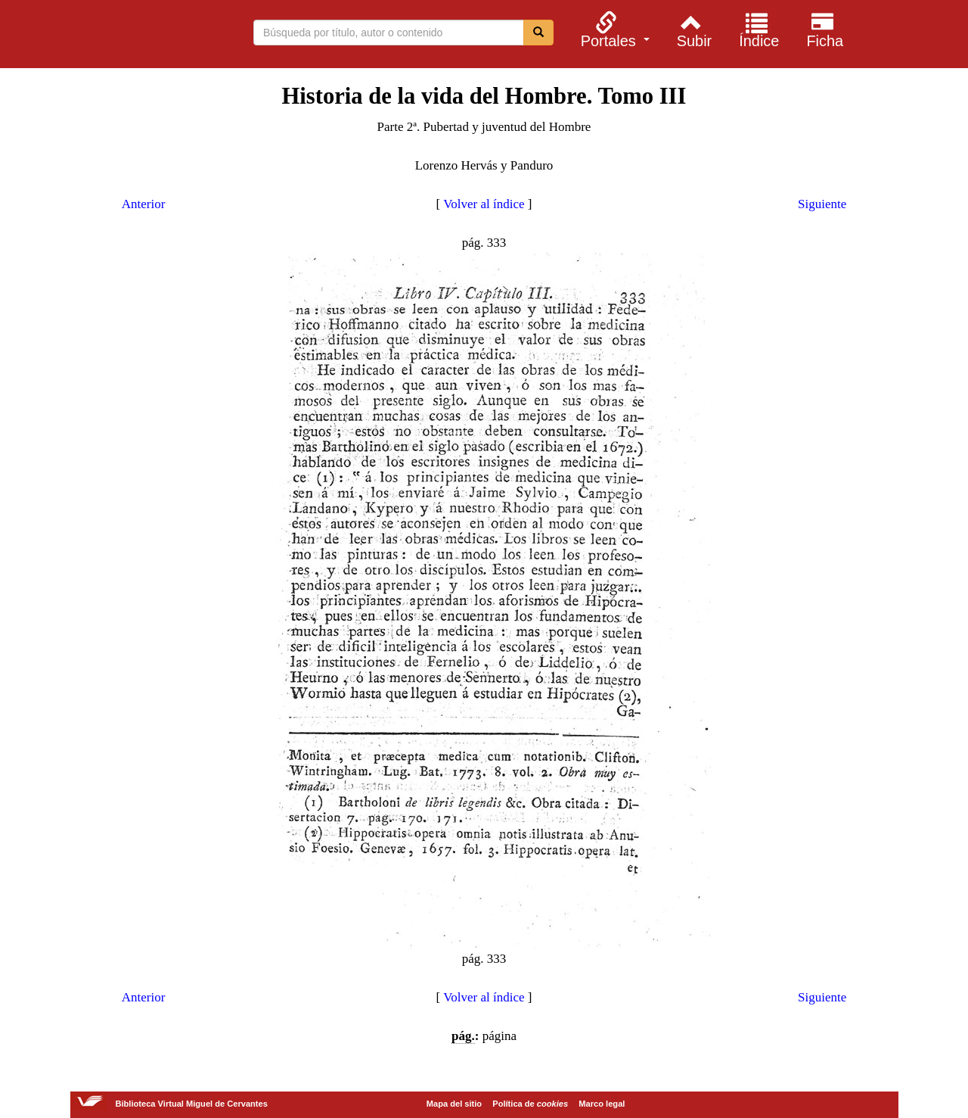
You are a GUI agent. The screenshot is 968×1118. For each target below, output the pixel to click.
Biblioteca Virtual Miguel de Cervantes (115, 36)
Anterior (144, 204)
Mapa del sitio (454, 1103)
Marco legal (602, 1103)
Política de (530, 1103)
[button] (613, 29)
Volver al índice (483, 204)
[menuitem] (613, 29)
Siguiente (822, 204)
